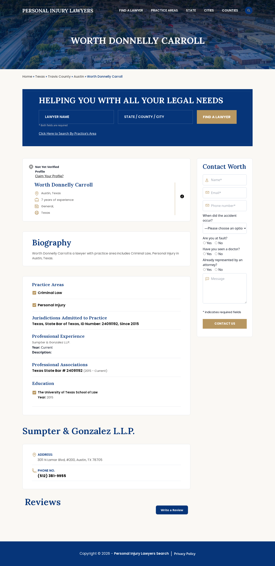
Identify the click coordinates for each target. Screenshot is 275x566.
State (191, 10)
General (47, 206)
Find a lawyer (131, 10)
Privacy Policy (184, 553)
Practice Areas (164, 10)
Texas (45, 213)
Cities (209, 10)
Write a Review (172, 510)
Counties (230, 10)
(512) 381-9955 (52, 475)
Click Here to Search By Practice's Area (67, 133)
